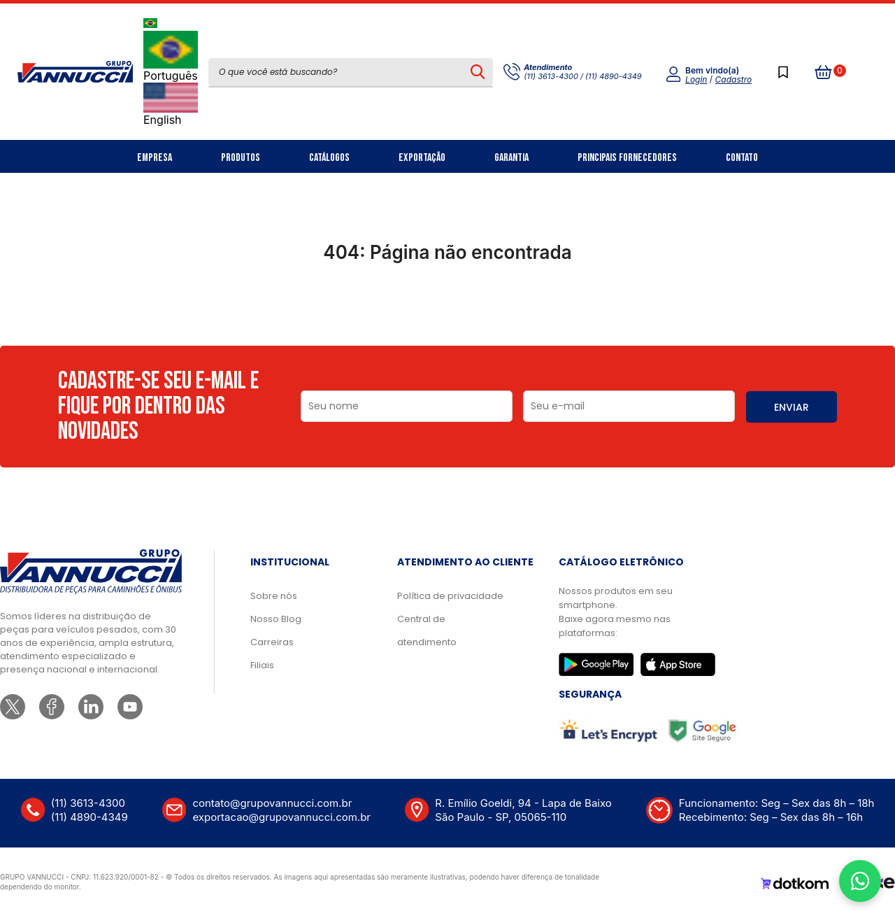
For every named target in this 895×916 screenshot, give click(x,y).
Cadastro (733, 79)
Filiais (262, 665)
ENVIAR (791, 407)
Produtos (240, 157)
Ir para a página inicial (447, 313)
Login (696, 79)
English (170, 105)
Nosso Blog (275, 619)
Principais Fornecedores (627, 157)
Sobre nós (273, 596)
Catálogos (329, 157)
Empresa (154, 157)
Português (170, 57)
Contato (742, 157)
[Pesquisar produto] (478, 72)
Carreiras (272, 642)
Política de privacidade (450, 596)
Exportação (422, 157)
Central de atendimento (427, 630)
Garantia (511, 157)
